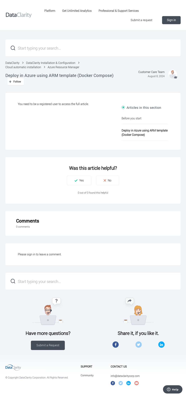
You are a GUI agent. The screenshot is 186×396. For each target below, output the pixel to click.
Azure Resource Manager (63, 67)
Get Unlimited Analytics (77, 11)
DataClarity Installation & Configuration (50, 63)
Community (87, 375)
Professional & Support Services (119, 11)
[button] (79, 180)
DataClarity (12, 63)
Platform (49, 11)
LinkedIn (161, 344)
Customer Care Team (151, 72)
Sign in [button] (171, 20)
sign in (31, 254)
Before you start (131, 118)
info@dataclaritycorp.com (125, 376)
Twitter (138, 344)
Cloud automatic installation (23, 67)
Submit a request (141, 20)
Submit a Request (47, 345)
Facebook (115, 344)
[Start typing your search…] (93, 47)
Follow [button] (17, 81)
